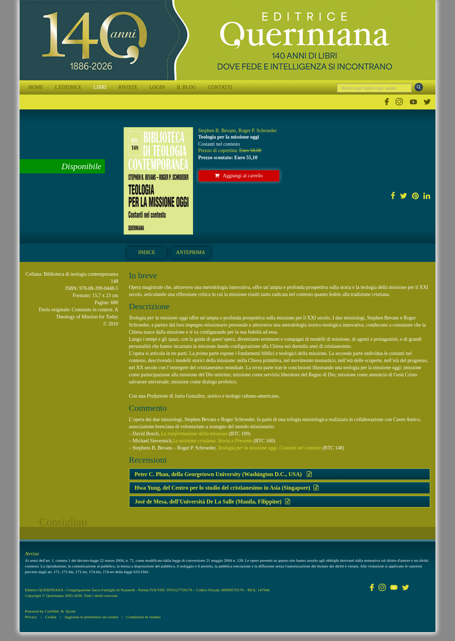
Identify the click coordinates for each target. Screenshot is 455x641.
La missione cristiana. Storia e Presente (212, 440)
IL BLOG (186, 87)
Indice (146, 252)
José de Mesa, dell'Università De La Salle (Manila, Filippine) (212, 502)
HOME (35, 87)
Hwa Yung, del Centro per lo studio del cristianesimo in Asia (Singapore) (227, 488)
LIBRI (100, 87)
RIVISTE (128, 87)
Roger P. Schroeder (258, 130)
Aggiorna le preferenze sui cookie (91, 617)
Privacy (31, 617)
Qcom (70, 611)
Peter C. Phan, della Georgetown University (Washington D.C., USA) (223, 474)
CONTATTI (220, 87)
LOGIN (157, 87)
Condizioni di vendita (143, 617)
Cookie (50, 617)
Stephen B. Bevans (217, 130)
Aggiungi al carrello (239, 175)
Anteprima (190, 252)
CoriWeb (52, 611)
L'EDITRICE (68, 87)
